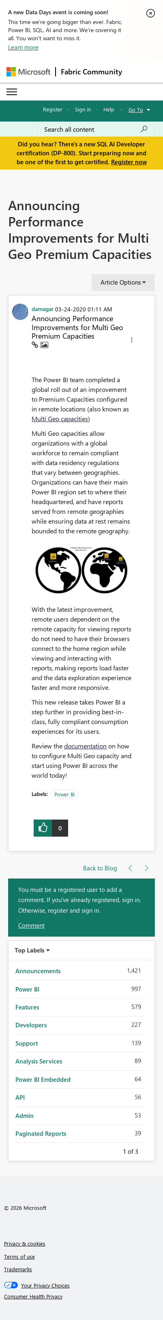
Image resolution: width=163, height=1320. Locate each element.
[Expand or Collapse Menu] (12, 91)
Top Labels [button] (30, 950)
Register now (129, 162)
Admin (24, 1115)
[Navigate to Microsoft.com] (28, 71)
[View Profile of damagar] (43, 308)
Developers (31, 1025)
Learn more (23, 47)
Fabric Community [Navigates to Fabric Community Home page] (91, 71)
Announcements (37, 971)
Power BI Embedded (43, 1079)
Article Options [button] (121, 282)
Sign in (83, 109)
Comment (31, 925)
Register (52, 109)
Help (108, 109)
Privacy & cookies (24, 1243)
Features (27, 1007)
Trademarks (18, 1269)
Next (148, 1150)
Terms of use (19, 1256)
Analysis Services (38, 1061)
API (20, 1097)
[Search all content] (96, 129)
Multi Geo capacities (60, 418)
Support (26, 1043)
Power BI (64, 794)
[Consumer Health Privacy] (81, 1296)
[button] (131, 341)
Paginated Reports (40, 1133)
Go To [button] (136, 109)
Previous (113, 1150)
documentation (85, 746)
